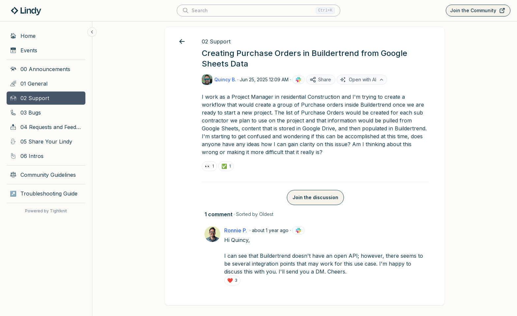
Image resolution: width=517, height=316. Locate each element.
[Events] (46, 50)
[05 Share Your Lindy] (46, 141)
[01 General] (46, 83)
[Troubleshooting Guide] (46, 193)
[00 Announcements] (46, 69)
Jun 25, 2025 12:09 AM (264, 79)
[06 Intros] (46, 156)
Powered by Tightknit (46, 210)
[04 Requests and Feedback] (46, 127)
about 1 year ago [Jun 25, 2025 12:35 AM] (270, 230)
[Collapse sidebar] (92, 32)
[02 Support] (46, 98)
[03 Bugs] (46, 112)
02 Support (216, 41)
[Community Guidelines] (46, 174)
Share (320, 79)
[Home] (46, 35)
